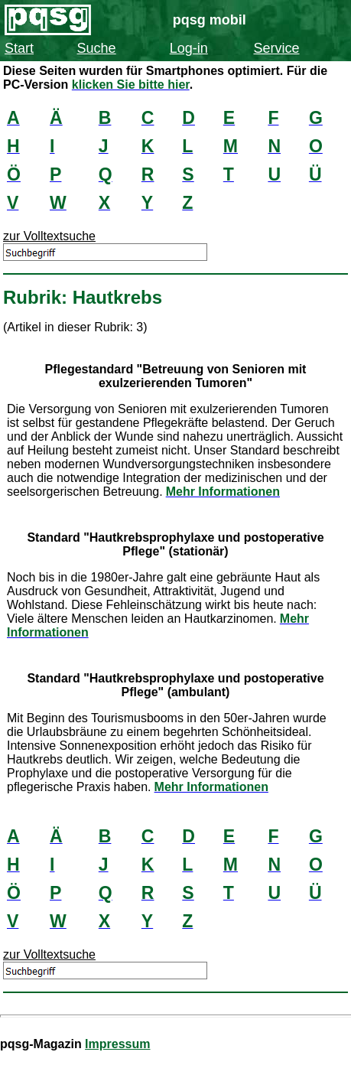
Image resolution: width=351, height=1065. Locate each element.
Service (276, 48)
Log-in (189, 48)
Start (19, 48)
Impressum (117, 1043)
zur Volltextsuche (49, 236)
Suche (96, 48)
